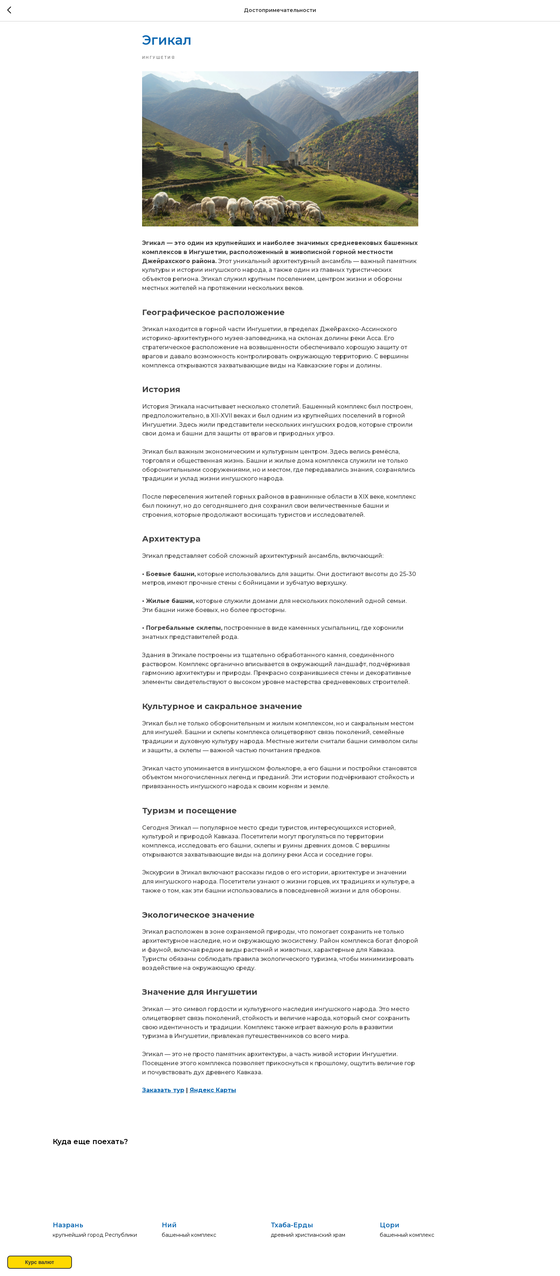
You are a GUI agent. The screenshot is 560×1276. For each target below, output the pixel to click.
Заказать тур (163, 1092)
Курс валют (39, 1262)
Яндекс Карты (213, 1092)
